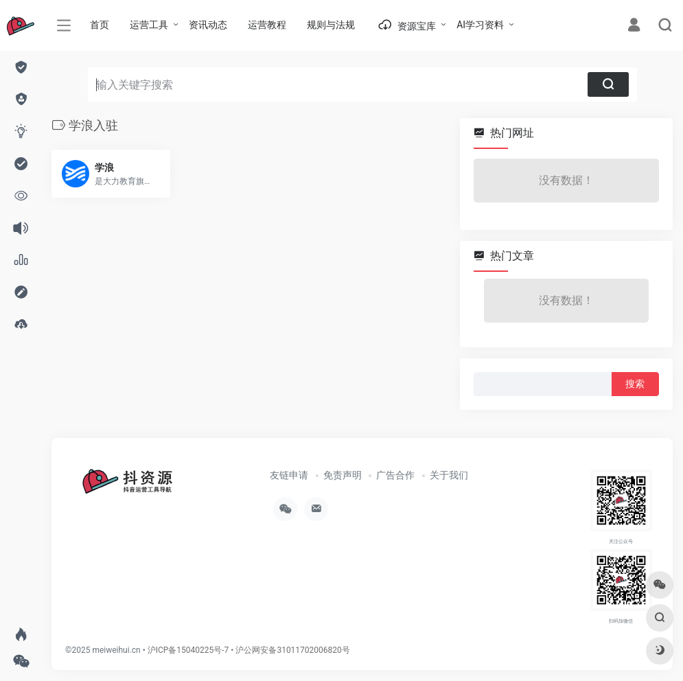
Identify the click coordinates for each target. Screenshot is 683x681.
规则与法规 (331, 24)
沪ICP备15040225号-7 (188, 650)
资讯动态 (208, 24)
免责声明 (342, 475)
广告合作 (395, 475)
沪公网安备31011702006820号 (292, 650)
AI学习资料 (480, 24)
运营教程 (267, 24)
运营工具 (149, 24)
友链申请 (289, 475)
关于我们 (449, 475)
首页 (99, 24)
